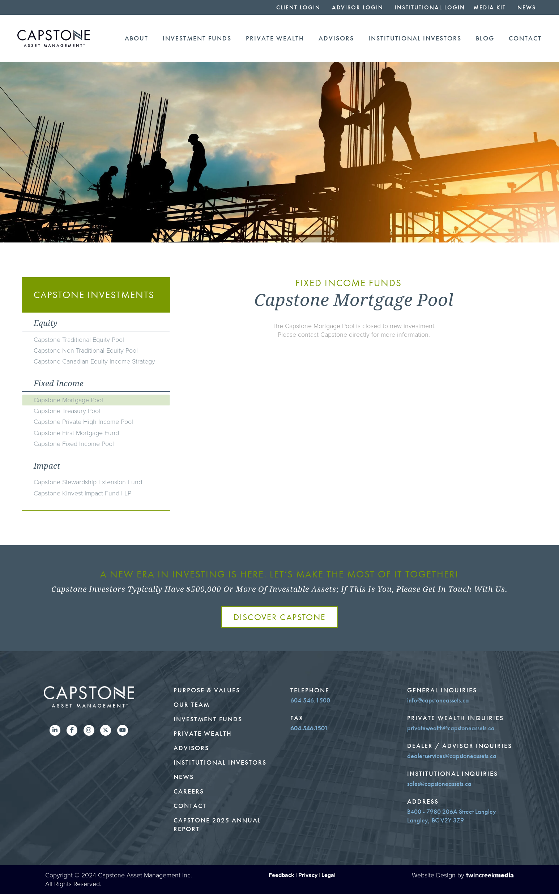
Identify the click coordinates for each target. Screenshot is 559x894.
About (136, 38)
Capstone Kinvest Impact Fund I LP (82, 493)
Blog (485, 38)
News (526, 7)
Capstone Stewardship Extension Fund (88, 482)
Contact (525, 38)
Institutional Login (430, 7)
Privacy (307, 875)
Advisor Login (357, 7)
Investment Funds (197, 38)
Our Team (192, 705)
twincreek (490, 875)
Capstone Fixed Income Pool (74, 443)
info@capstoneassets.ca (438, 700)
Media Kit (490, 7)
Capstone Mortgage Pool (68, 400)
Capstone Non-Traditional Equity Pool (86, 350)
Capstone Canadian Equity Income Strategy (94, 361)
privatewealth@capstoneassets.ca (451, 728)
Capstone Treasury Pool (67, 411)
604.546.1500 (310, 700)
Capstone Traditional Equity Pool (79, 339)
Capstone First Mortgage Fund (76, 433)
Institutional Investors (414, 38)
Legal (328, 875)
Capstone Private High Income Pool (83, 421)
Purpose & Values (207, 690)
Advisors (336, 38)
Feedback (281, 875)
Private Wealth (275, 38)
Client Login (298, 7)
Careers (189, 791)
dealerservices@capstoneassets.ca (451, 756)
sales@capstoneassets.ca (439, 784)
